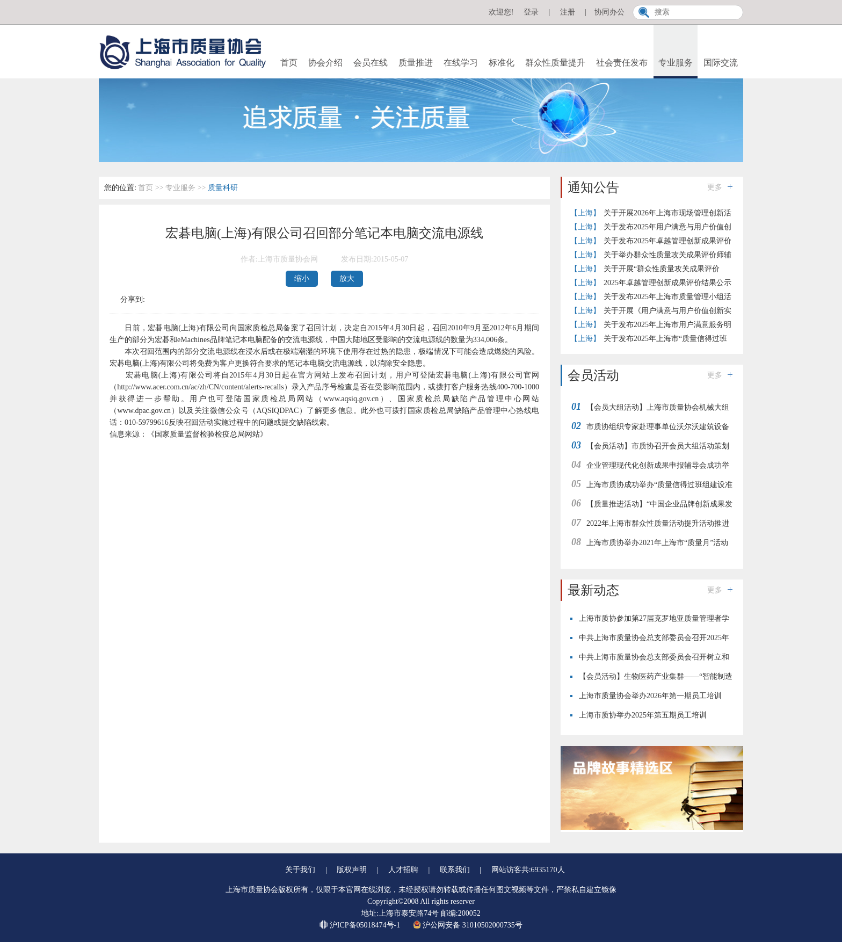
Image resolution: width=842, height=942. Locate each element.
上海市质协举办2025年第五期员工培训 (643, 715)
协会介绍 (325, 62)
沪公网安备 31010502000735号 (467, 925)
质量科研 (223, 188)
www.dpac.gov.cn (144, 411)
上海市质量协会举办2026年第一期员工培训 (650, 696)
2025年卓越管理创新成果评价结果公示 (667, 283)
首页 (288, 62)
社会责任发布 (622, 62)
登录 (531, 12)
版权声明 (352, 870)
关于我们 (300, 870)
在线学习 (461, 62)
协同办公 (609, 12)
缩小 (301, 278)
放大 (346, 278)
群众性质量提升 (555, 62)
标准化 (501, 62)
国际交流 (720, 62)
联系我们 (455, 870)
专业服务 (675, 62)
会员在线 (370, 62)
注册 (567, 12)
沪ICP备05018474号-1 (361, 925)
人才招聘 (403, 870)
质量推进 (415, 62)
